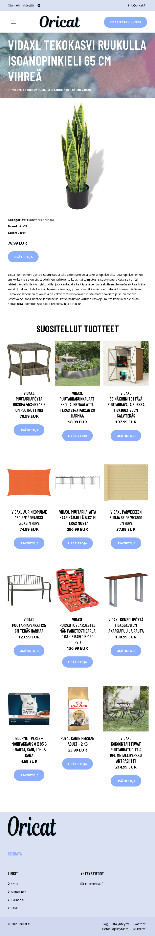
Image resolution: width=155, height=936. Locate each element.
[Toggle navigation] (13, 22)
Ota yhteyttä (121, 924)
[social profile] (39, 5)
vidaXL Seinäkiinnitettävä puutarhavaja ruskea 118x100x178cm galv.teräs (126, 404)
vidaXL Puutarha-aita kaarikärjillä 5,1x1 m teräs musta (77, 517)
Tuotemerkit (35, 220)
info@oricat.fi (137, 5)
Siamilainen (18, 892)
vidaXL (49, 220)
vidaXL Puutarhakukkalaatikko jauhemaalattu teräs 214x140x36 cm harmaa (77, 404)
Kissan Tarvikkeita (125, 22)
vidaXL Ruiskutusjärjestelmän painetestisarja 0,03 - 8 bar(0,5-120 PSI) (77, 631)
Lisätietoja (23, 257)
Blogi (14, 908)
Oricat (15, 884)
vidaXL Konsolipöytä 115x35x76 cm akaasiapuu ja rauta (126, 625)
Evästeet (139, 924)
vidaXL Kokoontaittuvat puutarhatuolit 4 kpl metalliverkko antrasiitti (126, 749)
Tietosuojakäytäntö (115, 929)
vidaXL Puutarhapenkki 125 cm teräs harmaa (29, 625)
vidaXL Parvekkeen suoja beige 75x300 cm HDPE (126, 517)
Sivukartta (139, 929)
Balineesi (17, 900)
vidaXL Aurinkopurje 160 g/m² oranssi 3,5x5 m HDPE (29, 517)
